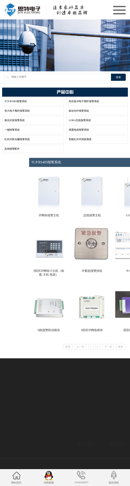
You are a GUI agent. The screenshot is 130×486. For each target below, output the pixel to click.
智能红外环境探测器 (80, 139)
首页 (97, 346)
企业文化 (7, 447)
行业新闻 (83, 445)
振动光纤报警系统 (79, 110)
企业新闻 (83, 439)
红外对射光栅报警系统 (17, 139)
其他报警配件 (12, 148)
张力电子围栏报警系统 (17, 110)
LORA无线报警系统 (80, 120)
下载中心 (114, 445)
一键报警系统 (12, 129)
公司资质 (7, 452)
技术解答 (114, 439)
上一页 (110, 346)
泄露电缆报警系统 (79, 129)
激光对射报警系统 (14, 120)
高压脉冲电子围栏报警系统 (84, 101)
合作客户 (7, 457)
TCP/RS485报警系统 (15, 101)
